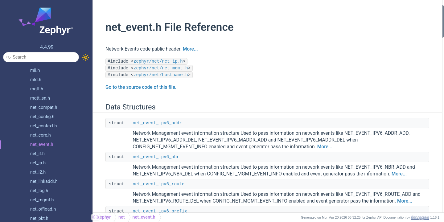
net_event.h (144, 217)
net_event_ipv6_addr (150, 123)
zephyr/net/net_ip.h (151, 61)
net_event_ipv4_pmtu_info (385, 66)
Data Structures (371, 8)
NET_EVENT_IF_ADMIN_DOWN (390, 108)
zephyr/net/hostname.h (154, 74)
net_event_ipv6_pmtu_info (385, 74)
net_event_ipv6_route (152, 197)
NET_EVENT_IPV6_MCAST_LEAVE (393, 182)
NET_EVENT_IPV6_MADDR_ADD (391, 141)
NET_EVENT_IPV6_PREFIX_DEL (390, 165)
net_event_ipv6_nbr (149, 163)
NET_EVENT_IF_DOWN (382, 91)
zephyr (104, 217)
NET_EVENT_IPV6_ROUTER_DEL (391, 198)
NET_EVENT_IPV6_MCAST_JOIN (392, 174)
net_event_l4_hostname (383, 50)
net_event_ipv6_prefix (381, 41)
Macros (364, 83)
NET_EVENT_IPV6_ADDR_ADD (389, 124)
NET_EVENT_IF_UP (379, 99)
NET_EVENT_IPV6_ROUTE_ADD (391, 207)
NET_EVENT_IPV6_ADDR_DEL (389, 132)
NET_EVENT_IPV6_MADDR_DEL (391, 149)
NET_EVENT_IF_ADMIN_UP (387, 116)
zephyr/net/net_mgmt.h (154, 68)
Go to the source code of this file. (134, 87)
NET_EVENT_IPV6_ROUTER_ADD (392, 190)
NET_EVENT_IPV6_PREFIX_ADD (391, 157)
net (121, 217)
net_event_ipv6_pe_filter (384, 58)
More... (183, 49)
